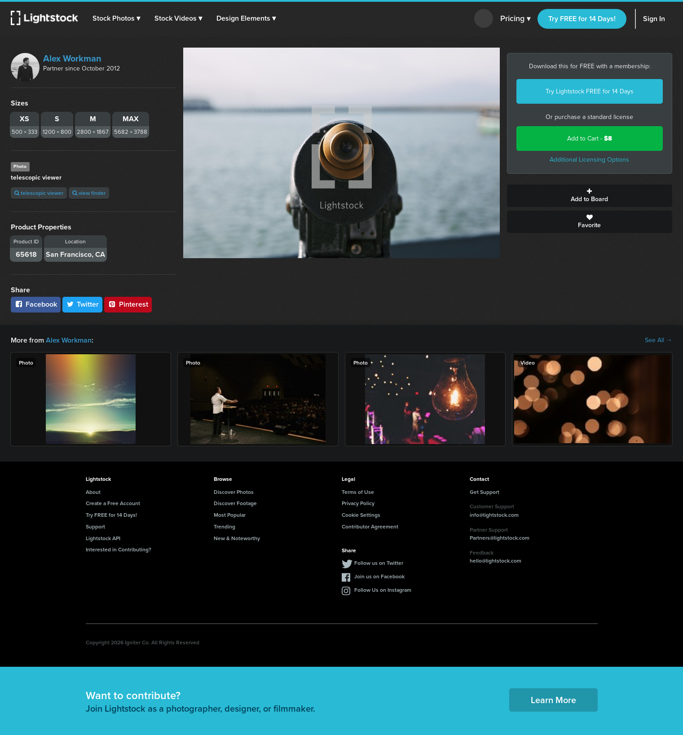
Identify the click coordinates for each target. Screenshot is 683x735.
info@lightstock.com (494, 515)
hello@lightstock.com (495, 560)
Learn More (553, 699)
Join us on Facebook (379, 576)
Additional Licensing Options (589, 159)
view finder (89, 193)
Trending (224, 526)
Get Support (484, 492)
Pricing (515, 19)
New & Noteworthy (237, 538)
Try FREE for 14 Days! (582, 18)
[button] (116, 18)
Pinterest (128, 304)
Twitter (82, 304)
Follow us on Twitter (378, 563)
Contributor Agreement (370, 526)
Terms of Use (358, 492)
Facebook (35, 304)
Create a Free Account (113, 503)
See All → (658, 340)
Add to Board (589, 195)
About (93, 492)
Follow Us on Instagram (382, 590)
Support (95, 526)
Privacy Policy (358, 503)
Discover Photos (234, 492)
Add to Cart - (589, 138)
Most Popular (230, 515)
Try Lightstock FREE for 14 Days (590, 91)
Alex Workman (72, 58)
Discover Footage (235, 503)
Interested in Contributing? (118, 549)
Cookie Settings (361, 515)
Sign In (654, 18)
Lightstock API (103, 538)
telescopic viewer (38, 193)
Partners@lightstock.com (499, 537)
